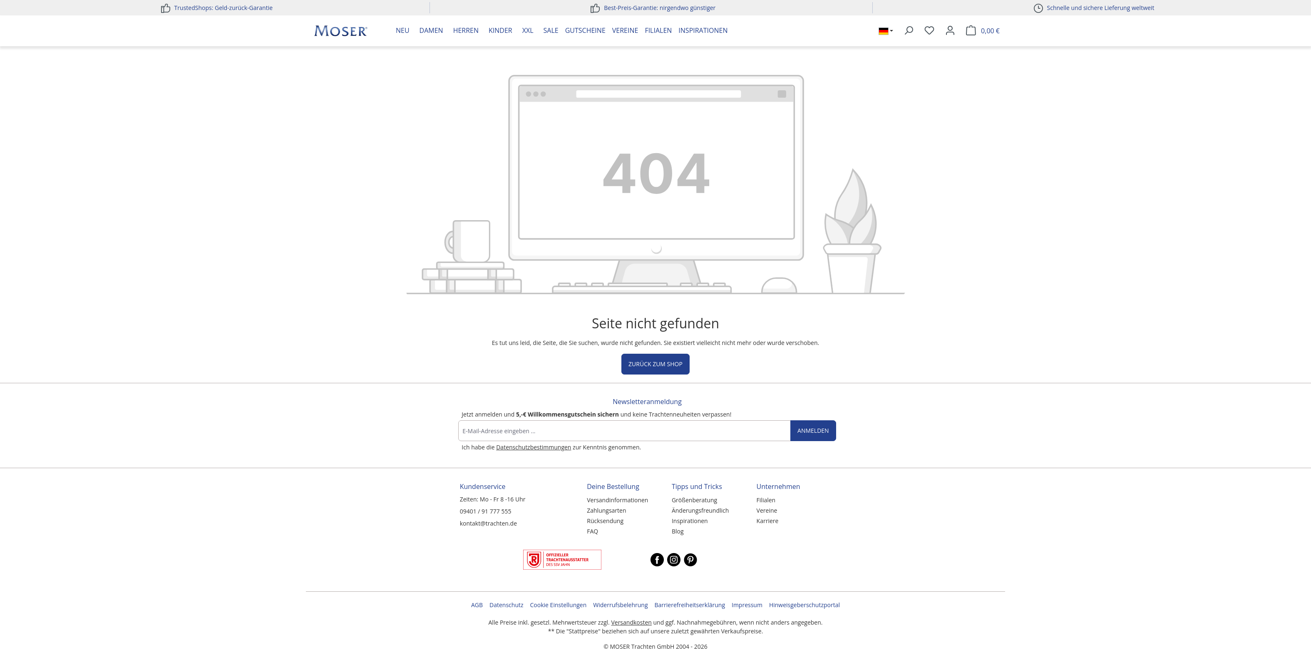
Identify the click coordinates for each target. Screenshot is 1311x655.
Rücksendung (605, 521)
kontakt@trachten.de (488, 523)
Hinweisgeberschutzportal (804, 605)
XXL (528, 30)
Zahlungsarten (606, 510)
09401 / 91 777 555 (485, 511)
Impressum (747, 605)
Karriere (768, 521)
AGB (477, 605)
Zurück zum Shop (655, 364)
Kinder (500, 30)
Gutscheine (585, 30)
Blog (678, 531)
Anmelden (813, 430)
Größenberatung (694, 500)
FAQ (592, 531)
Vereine (625, 30)
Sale (551, 30)
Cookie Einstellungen (558, 605)
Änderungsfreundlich (700, 510)
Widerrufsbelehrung (620, 605)
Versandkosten (631, 622)
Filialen (658, 30)
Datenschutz (506, 605)
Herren (466, 30)
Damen (431, 30)
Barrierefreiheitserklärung (690, 605)
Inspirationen (703, 30)
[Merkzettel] (929, 31)
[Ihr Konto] (950, 31)
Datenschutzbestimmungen (533, 447)
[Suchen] (908, 31)
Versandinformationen (617, 500)
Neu (403, 30)
